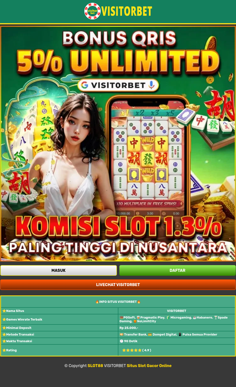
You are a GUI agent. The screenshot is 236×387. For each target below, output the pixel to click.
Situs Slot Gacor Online (149, 365)
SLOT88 (95, 365)
